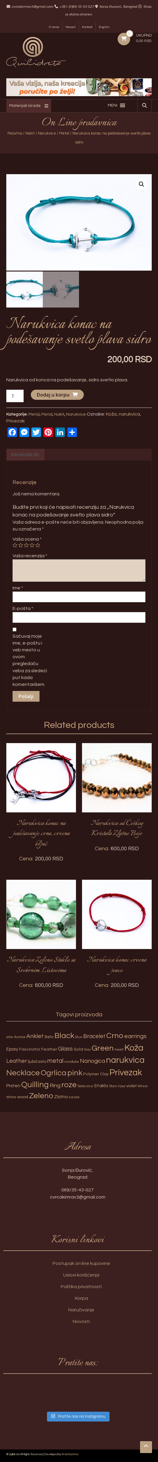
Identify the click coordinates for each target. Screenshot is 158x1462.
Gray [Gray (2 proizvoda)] (87, 1048)
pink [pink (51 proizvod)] (74, 1072)
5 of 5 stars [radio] (37, 544)
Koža (111, 413)
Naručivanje (81, 1309)
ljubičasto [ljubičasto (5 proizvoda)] (37, 1061)
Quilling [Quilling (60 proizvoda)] (35, 1084)
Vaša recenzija (30, 555)
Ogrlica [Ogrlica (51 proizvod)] (53, 1072)
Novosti (71, 27)
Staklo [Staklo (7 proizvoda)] (101, 1084)
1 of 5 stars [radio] (15, 544)
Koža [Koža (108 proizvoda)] (133, 1047)
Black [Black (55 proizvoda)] (64, 1035)
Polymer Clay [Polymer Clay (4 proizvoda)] (96, 1073)
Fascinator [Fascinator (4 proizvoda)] (29, 1048)
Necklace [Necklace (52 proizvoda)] (23, 1072)
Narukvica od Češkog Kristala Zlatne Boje (117, 828)
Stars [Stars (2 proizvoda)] (113, 1085)
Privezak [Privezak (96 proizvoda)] (126, 1072)
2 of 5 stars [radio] (20, 544)
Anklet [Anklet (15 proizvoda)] (35, 1036)
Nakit (30, 133)
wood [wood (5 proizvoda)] (22, 1096)
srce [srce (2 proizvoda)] (89, 1085)
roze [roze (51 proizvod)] (69, 1084)
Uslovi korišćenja (81, 1274)
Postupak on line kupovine (81, 1262)
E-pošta (23, 608)
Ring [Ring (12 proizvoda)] (55, 1084)
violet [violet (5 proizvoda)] (131, 1085)
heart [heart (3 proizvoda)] (119, 1049)
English (104, 27)
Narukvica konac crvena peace (116, 965)
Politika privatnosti (81, 1286)
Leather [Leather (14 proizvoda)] (16, 1060)
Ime (18, 587)
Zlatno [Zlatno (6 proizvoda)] (61, 1096)
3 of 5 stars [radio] (26, 544)
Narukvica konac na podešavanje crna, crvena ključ (41, 833)
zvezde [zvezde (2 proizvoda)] (74, 1096)
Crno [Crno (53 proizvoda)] (114, 1035)
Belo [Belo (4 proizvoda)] (49, 1036)
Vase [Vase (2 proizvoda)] (121, 1085)
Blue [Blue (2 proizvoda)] (78, 1036)
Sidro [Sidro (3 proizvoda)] (82, 1085)
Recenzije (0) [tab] (25, 453)
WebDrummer (70, 1453)
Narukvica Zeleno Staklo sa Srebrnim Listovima (41, 965)
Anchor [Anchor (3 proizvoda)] (19, 1036)
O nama (54, 27)
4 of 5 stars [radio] (32, 544)
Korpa (81, 1297)
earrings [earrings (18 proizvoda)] (135, 1035)
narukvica (129, 413)
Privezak (15, 420)
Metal (64, 133)
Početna (14, 133)
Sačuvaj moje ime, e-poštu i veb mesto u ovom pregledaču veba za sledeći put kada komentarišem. (30, 659)
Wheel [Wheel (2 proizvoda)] (143, 1085)
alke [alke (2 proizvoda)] (9, 1036)
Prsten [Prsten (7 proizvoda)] (13, 1084)
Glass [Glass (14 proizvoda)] (65, 1048)
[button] (112, 105)
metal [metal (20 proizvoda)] (55, 1060)
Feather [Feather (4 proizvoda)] (49, 1048)
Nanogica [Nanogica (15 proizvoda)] (92, 1060)
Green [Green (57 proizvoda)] (103, 1047)
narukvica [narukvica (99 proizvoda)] (125, 1059)
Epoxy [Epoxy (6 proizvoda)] (12, 1048)
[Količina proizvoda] (15, 395)
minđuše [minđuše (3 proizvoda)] (71, 1061)
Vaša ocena (27, 538)
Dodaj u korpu (53, 394)
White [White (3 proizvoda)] (11, 1097)
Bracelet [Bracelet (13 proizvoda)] (94, 1036)
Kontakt (87, 27)
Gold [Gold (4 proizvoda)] (78, 1048)
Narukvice (47, 133)
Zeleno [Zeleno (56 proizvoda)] (41, 1095)
